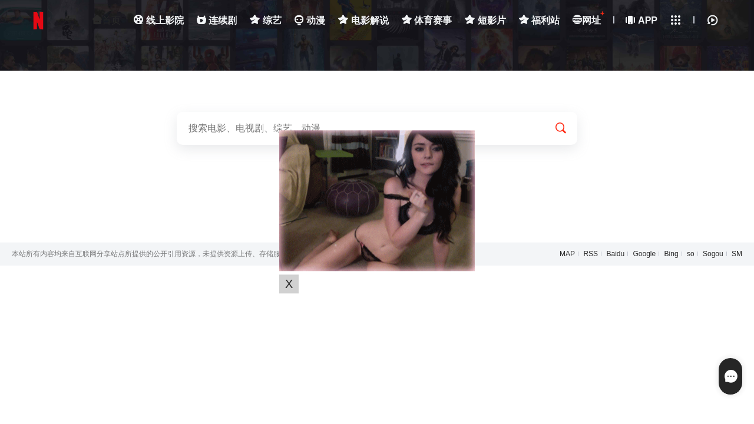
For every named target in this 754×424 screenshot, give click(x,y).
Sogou (713, 254)
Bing (671, 254)
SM (737, 254)
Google (644, 254)
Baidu (615, 254)
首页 (106, 20)
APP (642, 20)
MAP (567, 254)
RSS (590, 254)
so (691, 254)
